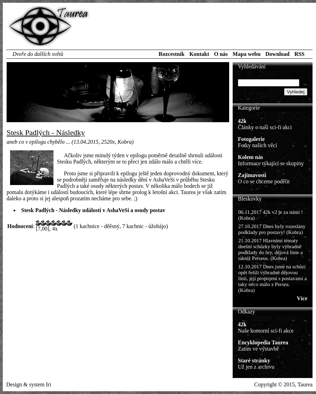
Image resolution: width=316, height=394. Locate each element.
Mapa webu (246, 54)
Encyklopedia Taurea (263, 342)
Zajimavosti (252, 175)
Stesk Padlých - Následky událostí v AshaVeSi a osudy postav (93, 210)
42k (242, 121)
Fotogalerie (251, 139)
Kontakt (199, 54)
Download (277, 54)
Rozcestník (172, 54)
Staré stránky (254, 360)
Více (302, 298)
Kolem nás (250, 157)
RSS (299, 54)
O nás (221, 54)
